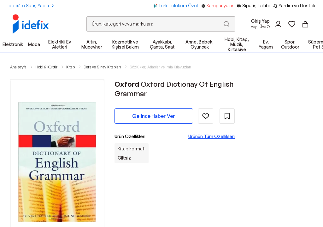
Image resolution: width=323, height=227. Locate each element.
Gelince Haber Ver (153, 116)
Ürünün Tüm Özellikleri (211, 136)
